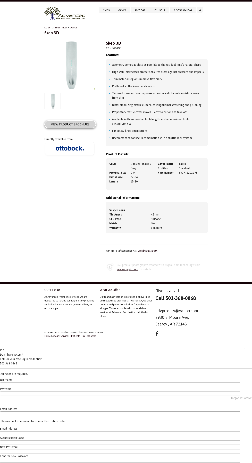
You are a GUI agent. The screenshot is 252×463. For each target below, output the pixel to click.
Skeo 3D (74, 28)
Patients (159, 9)
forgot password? (241, 398)
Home (106, 9)
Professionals (183, 9)
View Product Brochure (70, 124)
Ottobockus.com (147, 250)
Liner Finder (61, 28)
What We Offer (110, 290)
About (122, 9)
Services (140, 9)
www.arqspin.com (127, 269)
